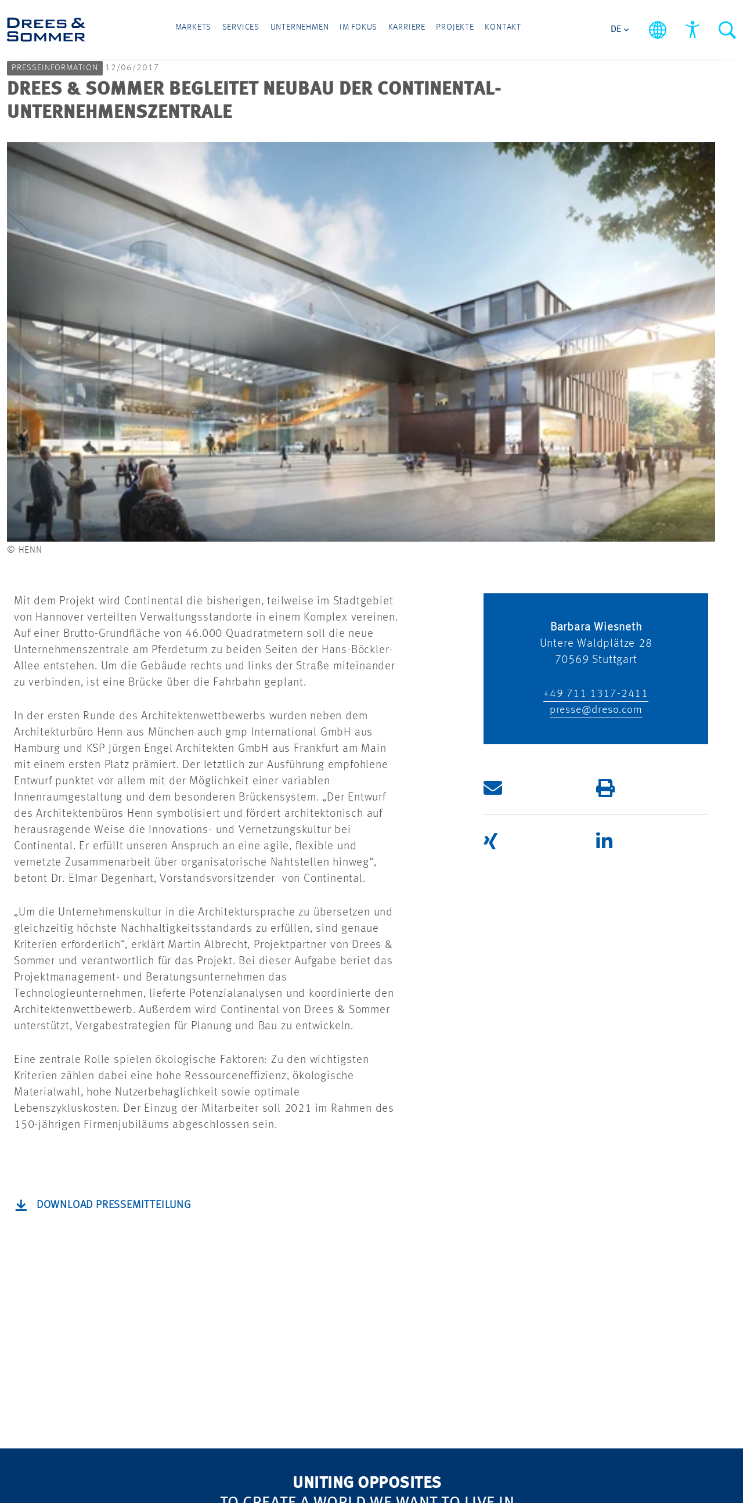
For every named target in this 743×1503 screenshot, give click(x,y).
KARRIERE (338, 1226)
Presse (206, 1363)
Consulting (96, 1320)
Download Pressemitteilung (119, 806)
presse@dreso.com (596, 310)
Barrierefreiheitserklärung (428, 1447)
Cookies (315, 1447)
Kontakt (480, 30)
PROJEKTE (338, 1196)
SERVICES (95, 1296)
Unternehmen (307, 30)
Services (256, 30)
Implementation (110, 1345)
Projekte (440, 30)
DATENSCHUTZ (352, 1256)
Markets (216, 30)
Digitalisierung (227, 1244)
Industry (89, 1269)
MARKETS (95, 1196)
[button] (530, 388)
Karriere (400, 30)
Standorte (215, 1339)
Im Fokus (359, 30)
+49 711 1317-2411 (596, 294)
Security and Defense (222, 1278)
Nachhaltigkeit (227, 1220)
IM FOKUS (217, 1196)
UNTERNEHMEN (232, 1315)
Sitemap (248, 1447)
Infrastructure (103, 1244)
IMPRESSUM (345, 1286)
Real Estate (97, 1220)
